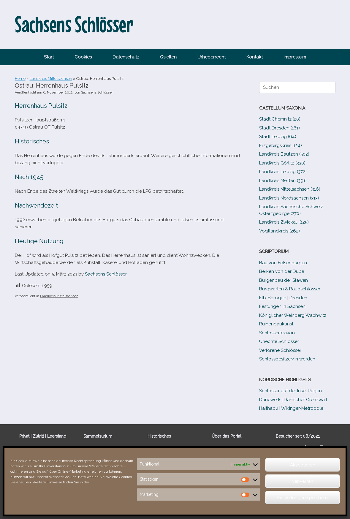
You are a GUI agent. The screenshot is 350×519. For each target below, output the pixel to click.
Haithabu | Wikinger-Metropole (291, 408)
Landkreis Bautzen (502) (284, 154)
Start (49, 57)
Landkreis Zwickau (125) (284, 222)
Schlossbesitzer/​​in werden (287, 359)
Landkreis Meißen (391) (283, 180)
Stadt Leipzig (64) (277, 136)
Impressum (295, 57)
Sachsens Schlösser (97, 92)
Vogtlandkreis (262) (279, 231)
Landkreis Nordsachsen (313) (289, 198)
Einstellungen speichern (302, 497)
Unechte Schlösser (279, 341)
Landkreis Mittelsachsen (51, 78)
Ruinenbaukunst (276, 324)
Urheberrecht (211, 57)
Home (20, 78)
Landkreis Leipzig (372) (283, 171)
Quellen (168, 57)
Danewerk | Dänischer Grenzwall (293, 399)
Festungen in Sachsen (282, 306)
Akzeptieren (302, 465)
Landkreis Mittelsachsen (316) (289, 189)
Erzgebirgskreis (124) (280, 145)
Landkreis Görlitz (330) (282, 163)
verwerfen (302, 481)
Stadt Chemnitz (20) (279, 119)
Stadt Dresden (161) (279, 128)
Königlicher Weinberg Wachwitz (292, 315)
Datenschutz (126, 57)
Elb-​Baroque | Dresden (283, 297)
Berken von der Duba (281, 271)
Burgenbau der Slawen (283, 280)
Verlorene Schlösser (280, 350)
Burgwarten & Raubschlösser (289, 289)
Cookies (83, 57)
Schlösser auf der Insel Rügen (290, 390)
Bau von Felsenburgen (283, 262)
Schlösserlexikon (277, 333)
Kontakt (254, 57)
